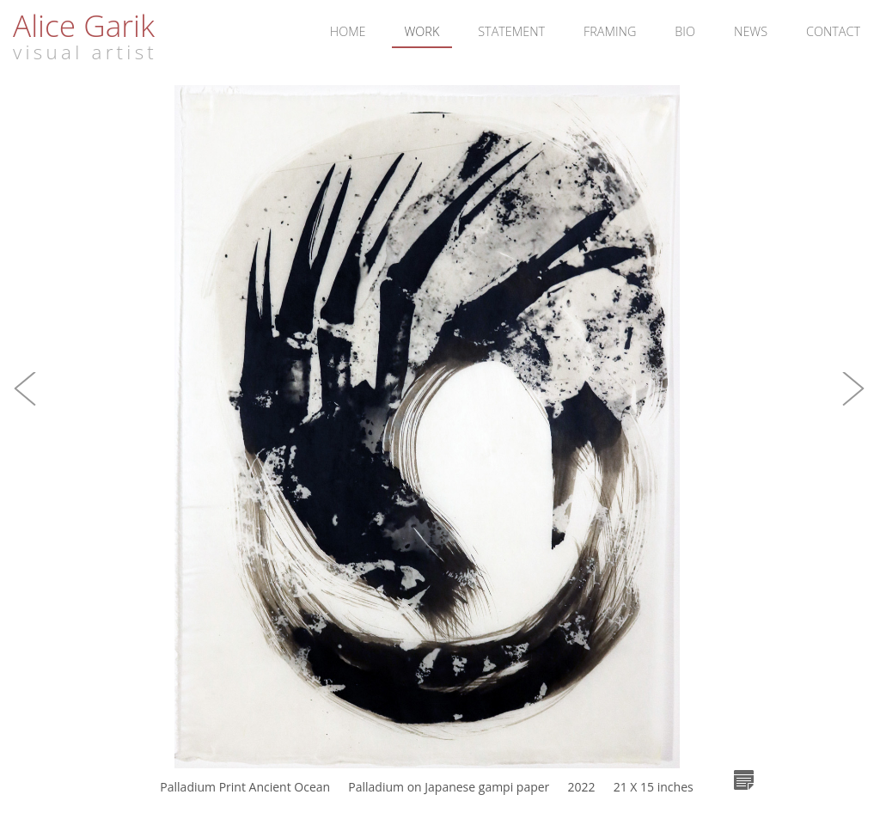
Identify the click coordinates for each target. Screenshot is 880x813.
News (750, 31)
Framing (610, 31)
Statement (511, 31)
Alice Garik (84, 25)
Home (348, 31)
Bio (685, 31)
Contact (833, 31)
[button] (26, 406)
